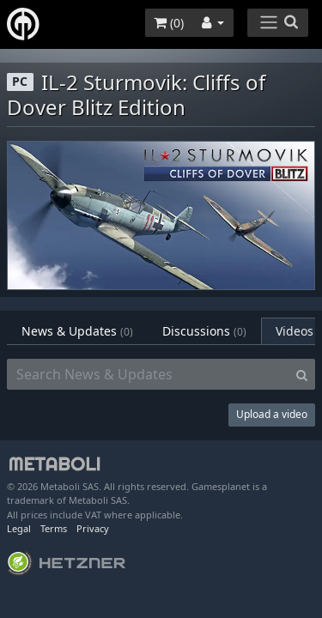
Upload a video (271, 414)
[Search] (302, 374)
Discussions (204, 331)
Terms (53, 528)
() (169, 23)
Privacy (92, 528)
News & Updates (77, 331)
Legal (19, 528)
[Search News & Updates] (148, 374)
